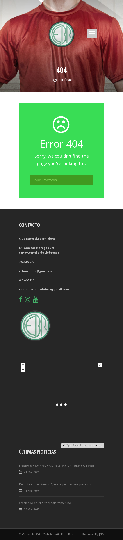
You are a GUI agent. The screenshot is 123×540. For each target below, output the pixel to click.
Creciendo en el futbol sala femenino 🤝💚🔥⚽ (53, 503)
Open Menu (92, 33)
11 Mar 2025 (32, 491)
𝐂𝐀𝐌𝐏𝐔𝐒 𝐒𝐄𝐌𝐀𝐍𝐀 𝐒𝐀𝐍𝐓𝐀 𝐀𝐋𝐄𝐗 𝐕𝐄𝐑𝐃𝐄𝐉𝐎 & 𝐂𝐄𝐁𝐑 (56, 465)
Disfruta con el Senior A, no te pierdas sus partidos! (55, 484)
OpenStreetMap (76, 445)
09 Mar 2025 (32, 509)
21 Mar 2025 (32, 472)
